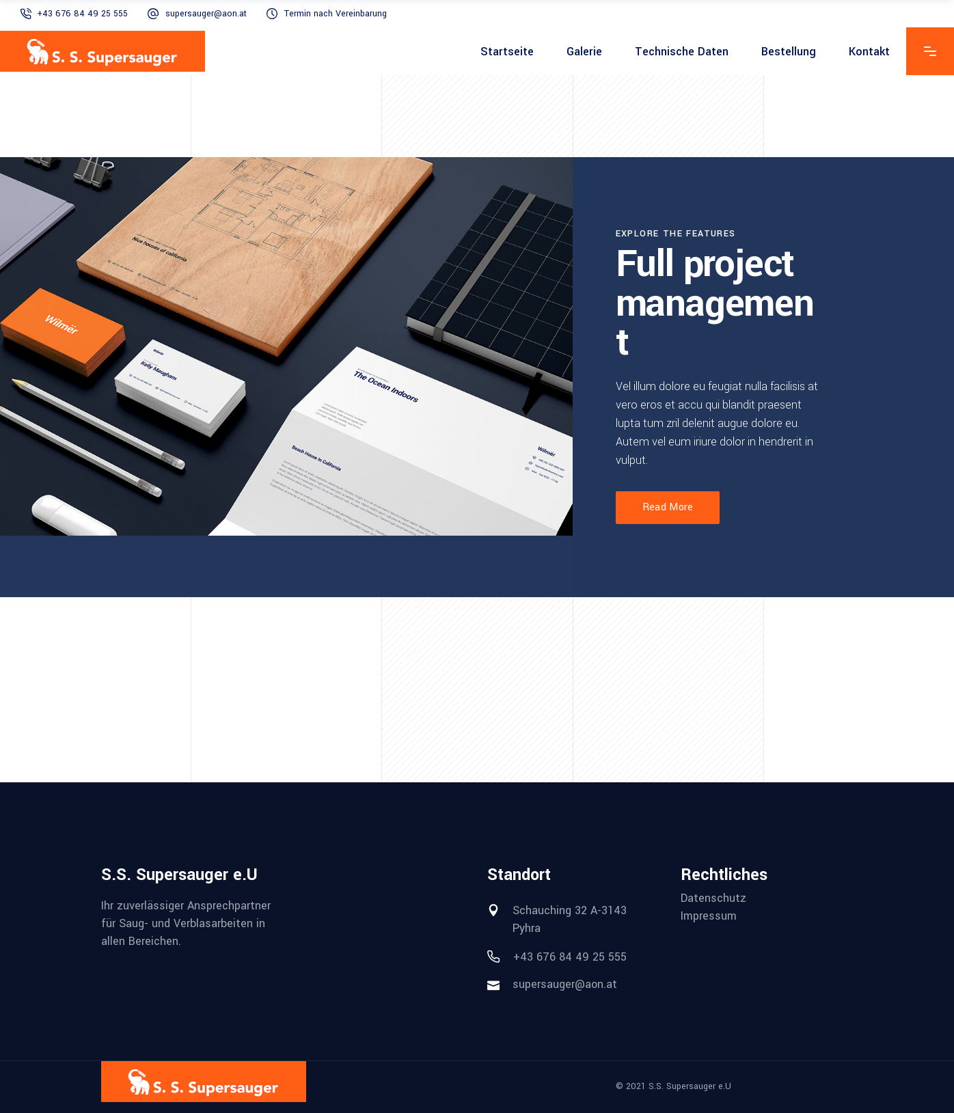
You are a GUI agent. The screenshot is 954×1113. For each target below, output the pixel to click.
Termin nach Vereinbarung (335, 14)
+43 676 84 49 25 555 (82, 14)
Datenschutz (713, 898)
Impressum (709, 916)
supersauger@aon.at (206, 14)
